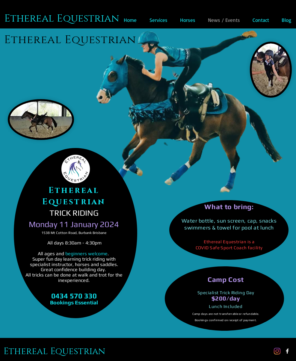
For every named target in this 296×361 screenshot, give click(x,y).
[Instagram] (277, 351)
